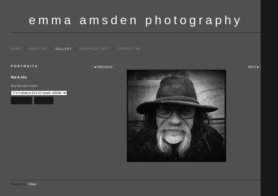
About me (38, 48)
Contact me (129, 48)
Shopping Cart (94, 48)
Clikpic (32, 184)
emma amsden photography (136, 20)
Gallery (64, 48)
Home (16, 48)
